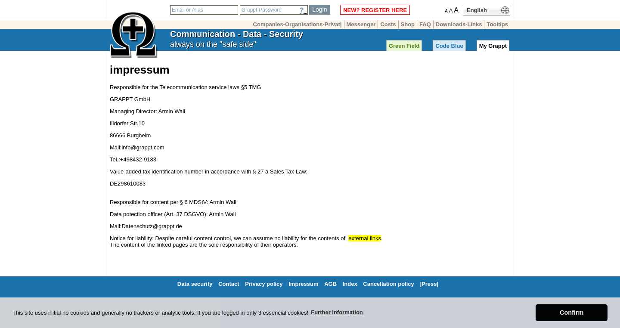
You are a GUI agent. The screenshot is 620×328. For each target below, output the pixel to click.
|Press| (429, 284)
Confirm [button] (571, 312)
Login (319, 9)
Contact (228, 284)
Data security (195, 284)
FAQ (425, 24)
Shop (408, 24)
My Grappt (493, 46)
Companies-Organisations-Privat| (297, 24)
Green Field (404, 46)
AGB (330, 284)
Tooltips (497, 24)
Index (350, 284)
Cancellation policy (388, 284)
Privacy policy (263, 284)
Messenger (361, 24)
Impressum (303, 284)
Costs (388, 24)
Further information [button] (337, 312)
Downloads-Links (459, 24)
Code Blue (449, 46)
